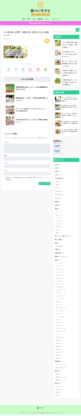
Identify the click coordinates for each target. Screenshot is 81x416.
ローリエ (59, 199)
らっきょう (60, 300)
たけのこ (59, 285)
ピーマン (59, 327)
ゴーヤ (59, 315)
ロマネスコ (60, 339)
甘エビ (59, 397)
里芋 (58, 359)
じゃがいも (60, 276)
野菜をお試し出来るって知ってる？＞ (40, 23)
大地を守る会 (61, 369)
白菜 (58, 357)
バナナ (59, 225)
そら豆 (59, 282)
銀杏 (58, 234)
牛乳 (58, 376)
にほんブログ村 (58, 149)
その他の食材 (60, 179)
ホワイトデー (60, 196)
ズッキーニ (60, 318)
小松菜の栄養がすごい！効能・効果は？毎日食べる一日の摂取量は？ (66, 83)
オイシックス (61, 366)
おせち (47, 19)
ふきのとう (60, 297)
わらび (59, 303)
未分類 (58, 206)
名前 (5, 155)
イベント (59, 188)
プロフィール (55, 19)
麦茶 (58, 381)
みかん (59, 216)
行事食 (58, 251)
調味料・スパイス (61, 258)
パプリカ (59, 324)
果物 (28, 19)
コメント (6, 142)
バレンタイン (60, 192)
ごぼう (58, 175)
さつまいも (60, 270)
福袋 (57, 244)
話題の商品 (59, 254)
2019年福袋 (60, 247)
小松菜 (59, 348)
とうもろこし (61, 291)
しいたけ (59, 273)
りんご (59, 219)
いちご (59, 213)
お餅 (58, 182)
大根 (58, 345)
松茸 (58, 351)
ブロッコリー (61, 330)
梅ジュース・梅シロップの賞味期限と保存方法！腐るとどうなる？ (66, 64)
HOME (40, 409)
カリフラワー (61, 309)
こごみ (59, 264)
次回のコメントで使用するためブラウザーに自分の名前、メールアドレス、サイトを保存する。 (28, 178)
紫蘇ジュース (61, 379)
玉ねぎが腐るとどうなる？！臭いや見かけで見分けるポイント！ (66, 54)
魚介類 (58, 385)
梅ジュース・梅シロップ (63, 237)
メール (6, 162)
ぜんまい (59, 279)
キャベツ (59, 312)
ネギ (58, 321)
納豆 (58, 185)
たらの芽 (59, 288)
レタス (59, 336)
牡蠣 (58, 394)
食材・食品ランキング (59, 144)
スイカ (59, 222)
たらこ (59, 388)
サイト (6, 170)
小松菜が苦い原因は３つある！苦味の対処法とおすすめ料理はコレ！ (66, 73)
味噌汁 (58, 203)
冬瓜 (58, 342)
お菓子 (58, 172)
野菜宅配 (40, 19)
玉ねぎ (59, 354)
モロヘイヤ (60, 333)
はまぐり (59, 391)
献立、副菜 (59, 240)
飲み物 (58, 372)
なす (58, 294)
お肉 (34, 19)
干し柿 (59, 228)
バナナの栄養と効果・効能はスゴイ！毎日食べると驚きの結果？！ (66, 45)
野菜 (23, 19)
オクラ (59, 306)
